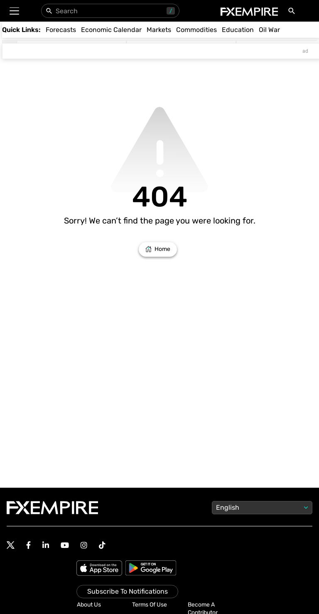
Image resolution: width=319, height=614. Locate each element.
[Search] (293, 12)
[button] (14, 11)
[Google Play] (151, 568)
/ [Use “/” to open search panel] (170, 11)
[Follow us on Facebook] (28, 545)
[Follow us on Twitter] (11, 545)
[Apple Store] (100, 568)
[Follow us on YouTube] (65, 545)
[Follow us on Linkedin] (45, 545)
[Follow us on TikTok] (102, 545)
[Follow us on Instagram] (84, 545)
